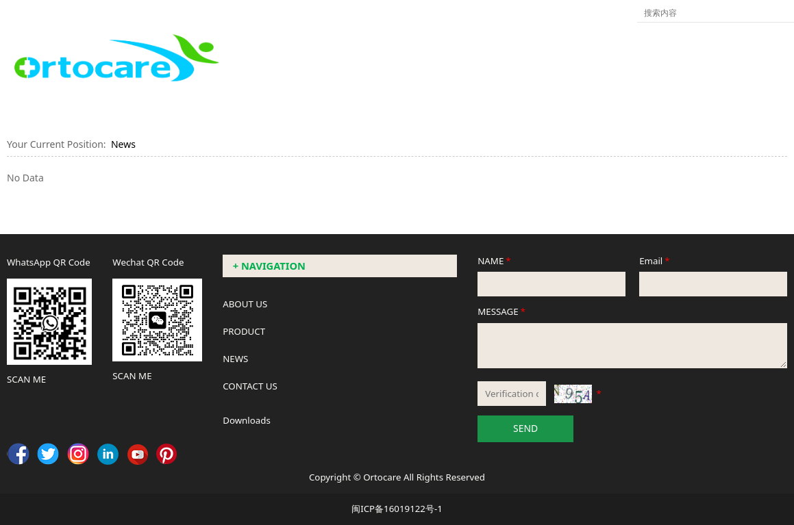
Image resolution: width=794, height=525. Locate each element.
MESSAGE (502, 311)
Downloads (247, 420)
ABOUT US (245, 304)
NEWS (235, 359)
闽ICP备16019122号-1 (397, 508)
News (123, 144)
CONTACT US (250, 386)
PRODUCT (244, 331)
